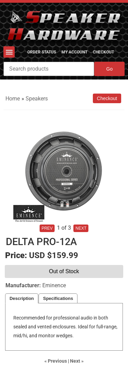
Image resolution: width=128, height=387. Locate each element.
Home (12, 98)
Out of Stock (64, 271)
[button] (9, 52)
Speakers (37, 98)
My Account (74, 52)
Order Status (41, 52)
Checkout (103, 52)
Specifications (58, 298)
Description (22, 298)
